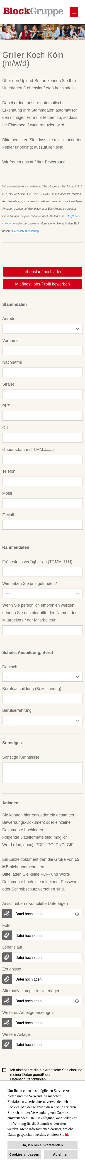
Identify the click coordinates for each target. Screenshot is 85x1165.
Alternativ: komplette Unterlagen (31, 991)
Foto (6, 925)
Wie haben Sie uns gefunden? (31, 583)
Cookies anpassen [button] (24, 1154)
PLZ (7, 406)
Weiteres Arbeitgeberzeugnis (28, 1012)
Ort (6, 427)
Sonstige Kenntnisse (20, 757)
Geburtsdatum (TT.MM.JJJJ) (29, 449)
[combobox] (42, 328)
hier (67, 1134)
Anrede (8, 318)
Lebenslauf (12, 947)
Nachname (13, 362)
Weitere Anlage (16, 1034)
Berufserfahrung (17, 710)
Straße (9, 384)
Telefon (10, 471)
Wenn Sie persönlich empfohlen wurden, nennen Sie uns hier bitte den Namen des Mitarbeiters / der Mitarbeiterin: (39, 612)
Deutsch (11, 667)
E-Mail (9, 515)
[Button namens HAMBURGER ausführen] (74, 12)
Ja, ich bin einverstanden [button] (42, 1145)
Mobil (7, 493)
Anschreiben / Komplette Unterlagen (35, 903)
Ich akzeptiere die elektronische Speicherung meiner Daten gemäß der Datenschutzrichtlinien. (42, 1074)
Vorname (11, 340)
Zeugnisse (11, 969)
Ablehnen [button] (60, 1154)
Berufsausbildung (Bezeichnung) (31, 688)
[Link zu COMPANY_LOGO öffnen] (33, 12)
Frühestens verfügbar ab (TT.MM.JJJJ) (38, 562)
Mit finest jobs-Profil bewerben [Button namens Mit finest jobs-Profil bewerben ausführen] (42, 284)
